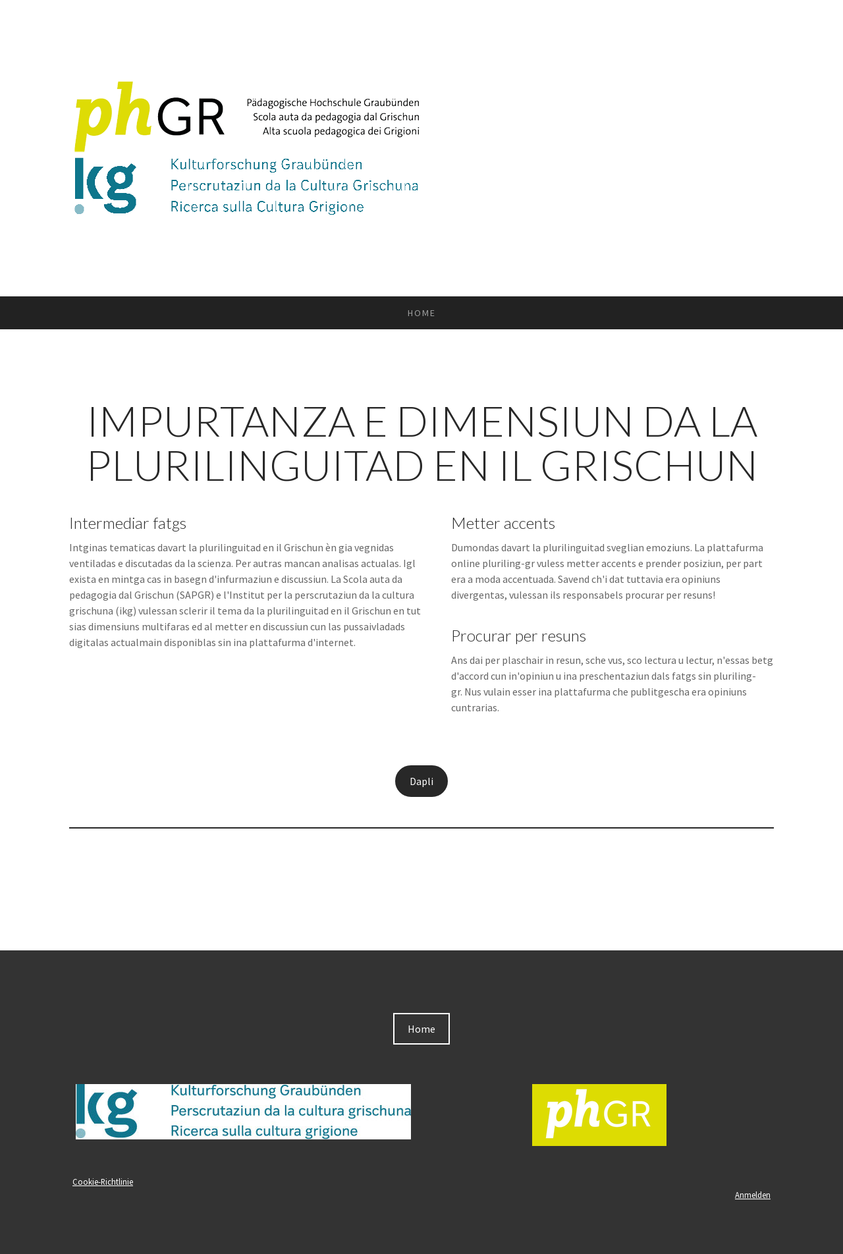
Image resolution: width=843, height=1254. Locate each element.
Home (422, 313)
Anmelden (753, 1194)
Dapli (421, 781)
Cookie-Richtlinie (102, 1181)
